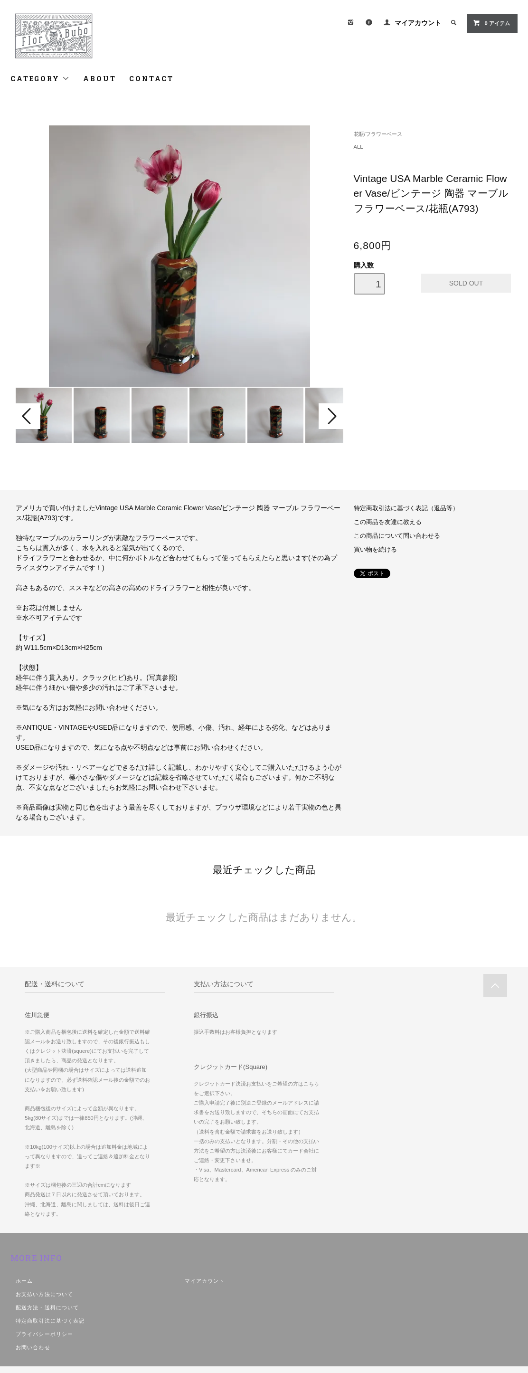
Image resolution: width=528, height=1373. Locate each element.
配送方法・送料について (47, 1307)
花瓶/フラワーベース (378, 134)
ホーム (24, 1281)
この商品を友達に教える (388, 522)
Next (331, 416)
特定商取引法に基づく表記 (50, 1321)
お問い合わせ (33, 1347)
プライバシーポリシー (44, 1334)
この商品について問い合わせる (397, 536)
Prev (28, 416)
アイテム (491, 23)
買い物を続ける (375, 549)
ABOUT (99, 78)
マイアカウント (418, 23)
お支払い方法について (44, 1294)
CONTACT (151, 78)
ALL (358, 147)
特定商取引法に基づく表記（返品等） (406, 508)
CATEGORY (40, 78)
